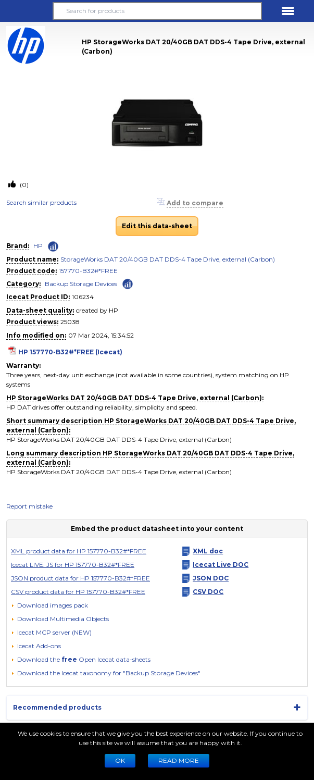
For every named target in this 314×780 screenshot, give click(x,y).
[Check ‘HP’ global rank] (53, 246)
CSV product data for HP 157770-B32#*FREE (78, 592)
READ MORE (178, 760)
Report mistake (29, 506)
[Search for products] (157, 11)
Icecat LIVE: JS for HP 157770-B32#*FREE (72, 564)
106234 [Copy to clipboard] (83, 297)
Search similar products (41, 202)
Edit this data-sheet (157, 226)
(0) (23, 185)
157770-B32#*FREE (88, 271)
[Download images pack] (49, 605)
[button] (26, 11)
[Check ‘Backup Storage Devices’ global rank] (127, 283)
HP (38, 246)
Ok (120, 760)
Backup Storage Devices (81, 284)
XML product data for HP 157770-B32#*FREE (78, 551)
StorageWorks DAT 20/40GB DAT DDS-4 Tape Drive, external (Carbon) (167, 259)
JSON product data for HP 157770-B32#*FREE (80, 578)
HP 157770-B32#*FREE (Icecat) (70, 352)
